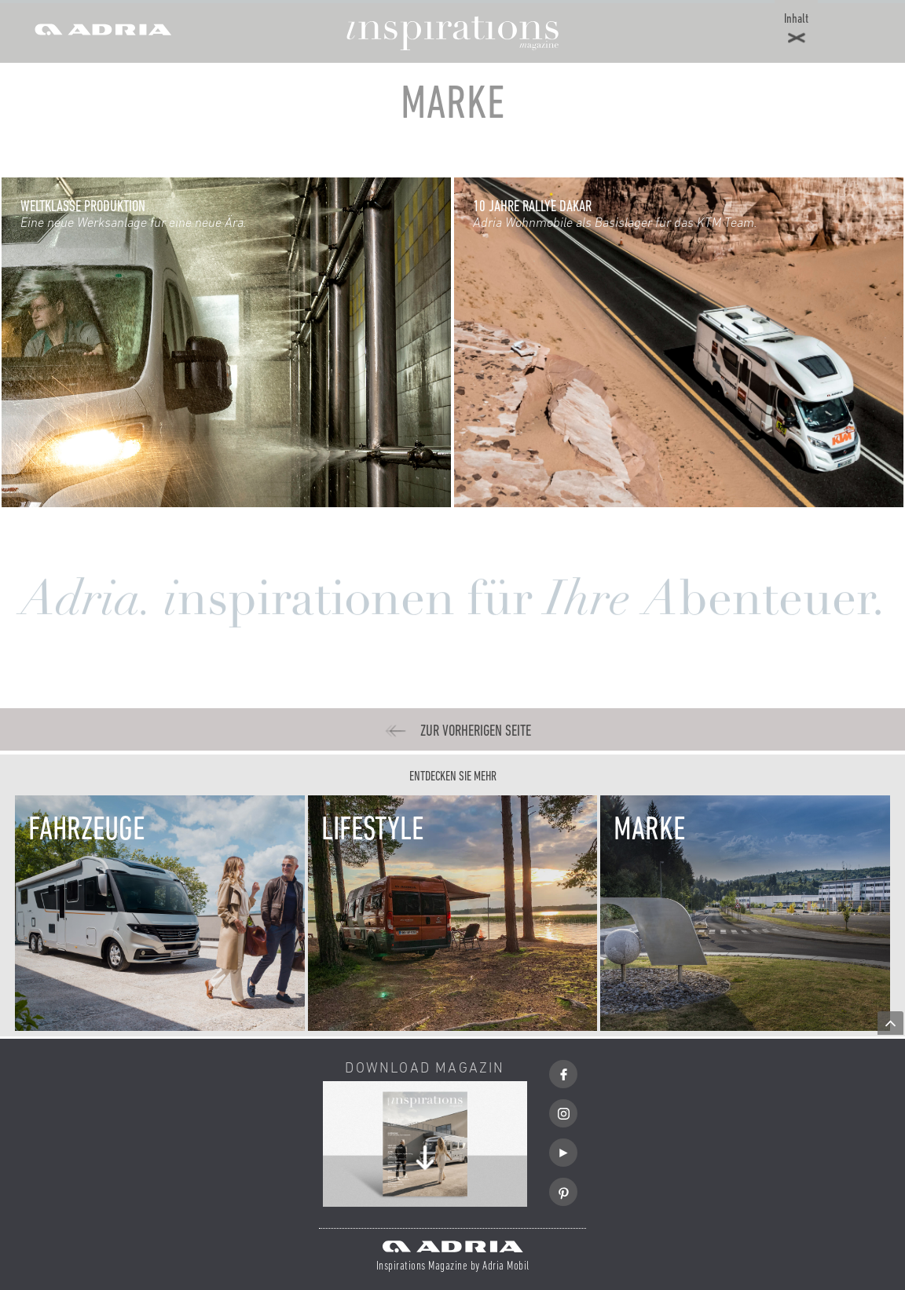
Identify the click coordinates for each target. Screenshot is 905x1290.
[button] (796, 31)
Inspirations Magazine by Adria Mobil (452, 1266)
